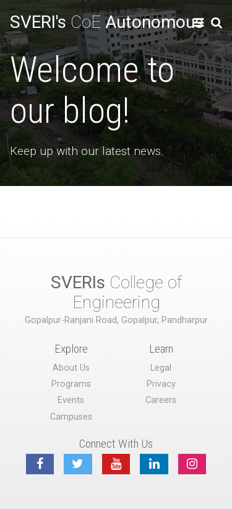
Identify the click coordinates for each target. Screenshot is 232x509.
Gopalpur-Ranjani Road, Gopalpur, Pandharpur (116, 320)
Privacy (161, 384)
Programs (71, 384)
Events (71, 400)
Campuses (71, 417)
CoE (107, 22)
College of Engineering (116, 292)
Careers (160, 400)
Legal (160, 368)
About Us (71, 368)
